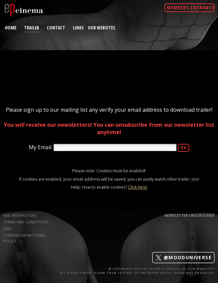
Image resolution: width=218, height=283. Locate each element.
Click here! (137, 187)
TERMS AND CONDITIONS (25, 221)
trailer (31, 27)
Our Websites (101, 27)
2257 (7, 228)
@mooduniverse (183, 258)
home (10, 27)
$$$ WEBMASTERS (19, 215)
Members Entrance (190, 7)
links (78, 27)
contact (56, 27)
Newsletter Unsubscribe (190, 215)
